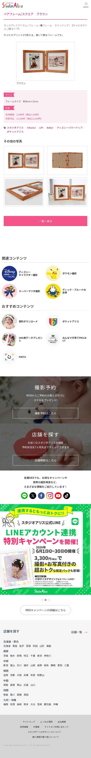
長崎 (19, 704)
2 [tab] (45, 600)
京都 (12, 675)
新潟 (5, 665)
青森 (15, 645)
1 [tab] (42, 600)
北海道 (6, 645)
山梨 (32, 665)
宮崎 (39, 704)
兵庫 (26, 675)
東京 (39, 655)
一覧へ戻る (29, 221)
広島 (26, 684)
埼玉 (26, 655)
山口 (32, 684)
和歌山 (40, 675)
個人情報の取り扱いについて (45, 737)
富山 (12, 665)
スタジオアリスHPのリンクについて (44, 732)
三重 (66, 665)
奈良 (32, 675)
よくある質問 (46, 722)
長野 (39, 665)
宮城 (28, 645)
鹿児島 (47, 704)
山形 (42, 645)
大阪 (19, 675)
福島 (48, 645)
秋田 (35, 645)
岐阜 (46, 665)
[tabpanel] (45, 549)
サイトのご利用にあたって (56, 727)
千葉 (32, 655)
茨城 (5, 655)
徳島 (5, 694)
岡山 (19, 684)
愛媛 (19, 694)
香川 (12, 694)
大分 (32, 704)
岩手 (21, 645)
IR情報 (36, 727)
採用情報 (24, 727)
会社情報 (62, 722)
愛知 (60, 665)
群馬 (19, 655)
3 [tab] (49, 600)
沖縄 (55, 704)
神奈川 (47, 655)
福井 (26, 665)
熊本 (26, 704)
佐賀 (12, 704)
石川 (19, 665)
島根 (12, 684)
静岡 (53, 665)
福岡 (5, 704)
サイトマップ (29, 722)
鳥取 (5, 684)
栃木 (12, 655)
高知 (26, 694)
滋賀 (5, 675)
